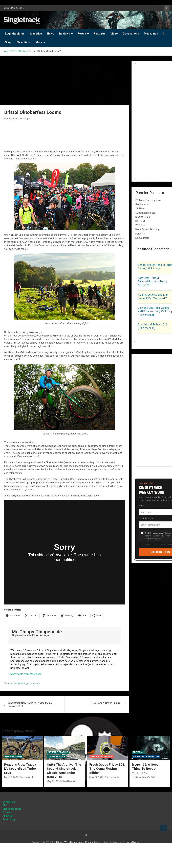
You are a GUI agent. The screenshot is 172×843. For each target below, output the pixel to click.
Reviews (64, 33)
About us (8, 815)
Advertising (9, 819)
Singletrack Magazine (146, 756)
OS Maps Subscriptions (148, 200)
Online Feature (13, 756)
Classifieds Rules (12, 808)
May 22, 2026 (96, 777)
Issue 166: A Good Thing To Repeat (145, 767)
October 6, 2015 (12, 118)
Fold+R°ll (140, 233)
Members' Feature (58, 752)
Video (114, 33)
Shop (8, 42)
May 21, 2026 (139, 773)
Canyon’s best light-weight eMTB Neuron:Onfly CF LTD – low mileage (154, 311)
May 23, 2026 (54, 781)
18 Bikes (140, 208)
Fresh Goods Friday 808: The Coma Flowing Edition (107, 769)
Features (99, 33)
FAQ (5, 805)
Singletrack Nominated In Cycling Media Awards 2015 (30, 704)
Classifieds (23, 42)
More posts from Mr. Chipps (25, 674)
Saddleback (141, 204)
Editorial (138, 752)
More (39, 42)
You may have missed (20, 731)
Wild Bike (140, 225)
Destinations (131, 33)
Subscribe (35, 33)
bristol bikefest (18, 683)
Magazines (151, 33)
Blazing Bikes (142, 216)
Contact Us (9, 801)
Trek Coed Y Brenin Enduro (106, 702)
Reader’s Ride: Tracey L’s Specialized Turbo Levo (20, 769)
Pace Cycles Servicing (147, 229)
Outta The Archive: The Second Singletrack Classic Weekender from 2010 (64, 771)
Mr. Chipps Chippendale (37, 631)
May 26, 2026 (11, 777)
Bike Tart (140, 221)
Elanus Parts (142, 237)
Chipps (26, 118)
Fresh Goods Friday (101, 756)
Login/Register (14, 33)
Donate (6, 812)
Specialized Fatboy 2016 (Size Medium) (152, 326)
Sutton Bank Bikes (145, 212)
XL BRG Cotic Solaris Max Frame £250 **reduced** (153, 296)
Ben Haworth (27, 777)
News (50, 33)
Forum (82, 33)
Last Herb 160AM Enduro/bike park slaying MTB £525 (152, 281)
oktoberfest (33, 683)
